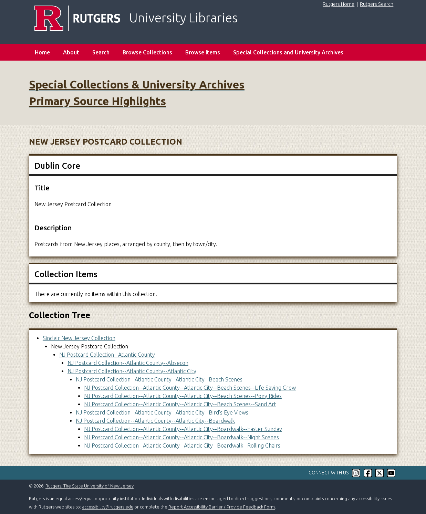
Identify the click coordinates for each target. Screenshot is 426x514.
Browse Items (202, 52)
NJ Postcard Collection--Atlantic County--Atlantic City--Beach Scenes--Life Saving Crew (190, 388)
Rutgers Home (338, 4)
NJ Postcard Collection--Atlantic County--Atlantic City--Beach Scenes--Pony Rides (183, 396)
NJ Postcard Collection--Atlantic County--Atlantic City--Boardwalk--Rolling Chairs (182, 445)
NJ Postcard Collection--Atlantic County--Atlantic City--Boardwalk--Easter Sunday (183, 429)
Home (42, 52)
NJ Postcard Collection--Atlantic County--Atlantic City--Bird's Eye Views (162, 412)
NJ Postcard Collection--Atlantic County (107, 355)
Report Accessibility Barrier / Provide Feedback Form (221, 506)
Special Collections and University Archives (288, 52)
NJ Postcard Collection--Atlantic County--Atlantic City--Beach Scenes (159, 379)
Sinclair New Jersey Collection (79, 338)
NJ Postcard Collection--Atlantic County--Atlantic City (131, 371)
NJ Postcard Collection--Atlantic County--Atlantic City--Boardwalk (155, 421)
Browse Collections (147, 52)
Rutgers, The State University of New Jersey (89, 485)
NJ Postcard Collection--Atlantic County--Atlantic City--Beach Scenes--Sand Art (180, 404)
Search (101, 52)
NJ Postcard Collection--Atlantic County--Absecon (127, 363)
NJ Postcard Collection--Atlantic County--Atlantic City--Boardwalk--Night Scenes (181, 437)
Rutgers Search (376, 4)
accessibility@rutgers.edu (107, 506)
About (71, 52)
